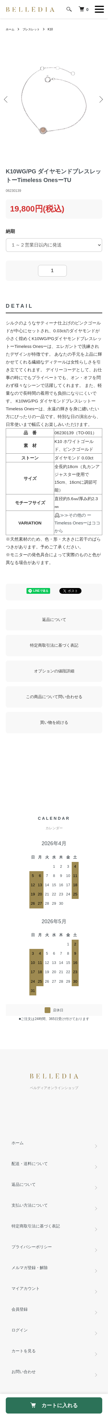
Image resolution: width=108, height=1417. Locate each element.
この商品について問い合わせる (54, 696)
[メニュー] (99, 9)
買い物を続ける (54, 722)
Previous (7, 100)
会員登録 (20, 1309)
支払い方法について (30, 1205)
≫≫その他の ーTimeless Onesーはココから (77, 523)
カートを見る (24, 1351)
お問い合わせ (24, 1371)
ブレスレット (31, 29)
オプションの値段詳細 (54, 671)
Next (101, 100)
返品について (54, 619)
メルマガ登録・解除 (30, 1267)
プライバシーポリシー (32, 1246)
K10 (50, 29)
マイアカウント (26, 1288)
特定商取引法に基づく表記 (54, 645)
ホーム (10, 29)
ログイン (20, 1330)
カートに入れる (54, 1405)
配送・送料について (30, 1163)
